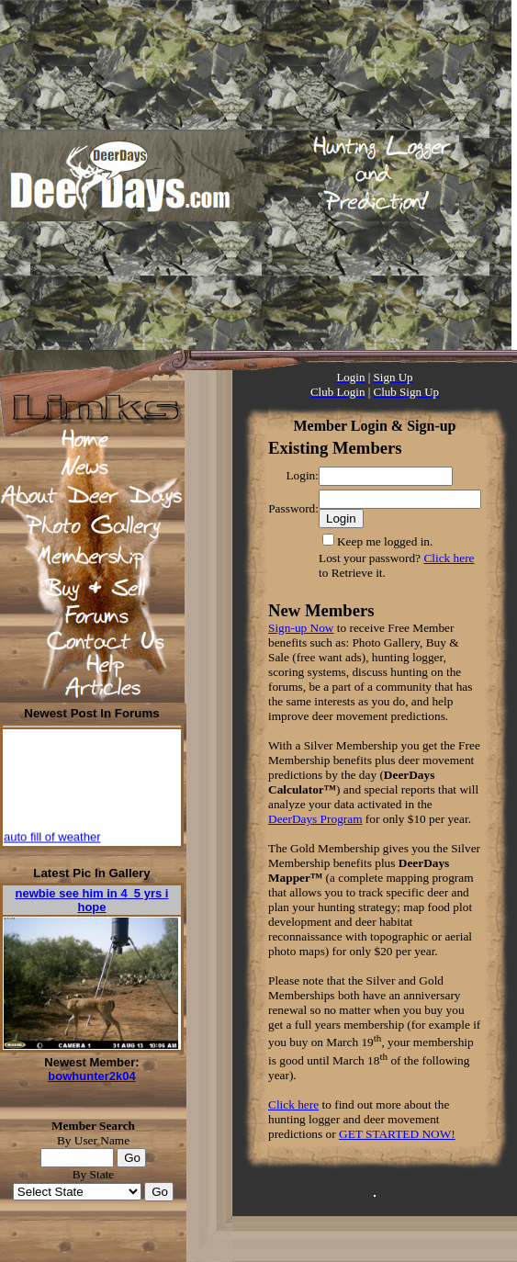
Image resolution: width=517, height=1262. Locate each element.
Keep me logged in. (385, 541)
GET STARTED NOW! (397, 1134)
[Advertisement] (224, 175)
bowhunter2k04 (91, 1076)
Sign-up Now (300, 628)
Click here (448, 558)
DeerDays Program (315, 819)
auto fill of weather (52, 839)
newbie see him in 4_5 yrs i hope (92, 900)
